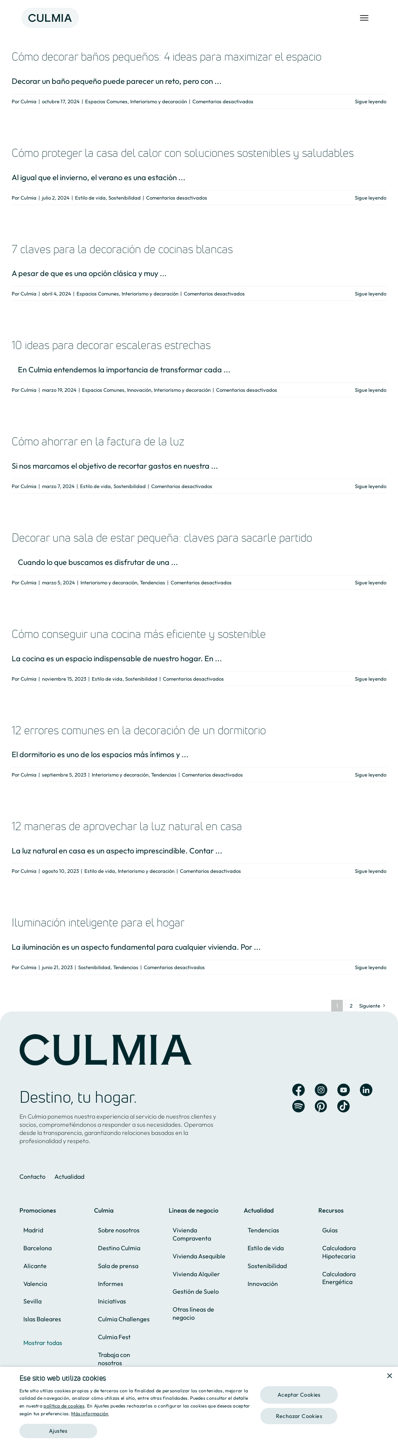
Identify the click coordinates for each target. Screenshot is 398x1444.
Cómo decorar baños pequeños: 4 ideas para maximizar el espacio (166, 56)
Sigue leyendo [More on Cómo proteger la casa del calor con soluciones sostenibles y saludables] (370, 198)
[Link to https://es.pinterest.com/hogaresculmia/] (321, 1106)
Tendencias (152, 582)
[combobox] (378, 1376)
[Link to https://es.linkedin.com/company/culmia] (366, 1090)
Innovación (139, 390)
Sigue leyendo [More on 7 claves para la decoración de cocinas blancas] (370, 293)
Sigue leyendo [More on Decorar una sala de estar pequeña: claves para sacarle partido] (370, 582)
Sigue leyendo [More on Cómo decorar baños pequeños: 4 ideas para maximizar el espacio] (370, 101)
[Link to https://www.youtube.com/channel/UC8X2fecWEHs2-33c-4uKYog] (343, 1090)
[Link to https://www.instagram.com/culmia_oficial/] (321, 1090)
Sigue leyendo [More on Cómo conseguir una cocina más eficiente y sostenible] (370, 679)
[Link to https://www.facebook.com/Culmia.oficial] (298, 1090)
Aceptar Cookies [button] (299, 1394)
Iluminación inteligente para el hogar (98, 922)
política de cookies (64, 1406)
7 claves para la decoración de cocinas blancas (122, 249)
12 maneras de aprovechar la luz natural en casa (127, 826)
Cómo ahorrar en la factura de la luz (98, 441)
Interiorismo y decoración (158, 101)
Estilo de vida (90, 198)
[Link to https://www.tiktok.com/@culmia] (343, 1106)
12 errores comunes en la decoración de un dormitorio (139, 730)
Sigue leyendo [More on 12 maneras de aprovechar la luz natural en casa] (370, 871)
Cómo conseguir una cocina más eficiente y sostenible (139, 634)
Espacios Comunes (106, 101)
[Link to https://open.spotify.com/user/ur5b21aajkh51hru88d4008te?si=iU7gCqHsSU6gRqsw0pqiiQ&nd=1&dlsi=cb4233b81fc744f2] (298, 1106)
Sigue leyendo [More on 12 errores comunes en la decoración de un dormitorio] (370, 775)
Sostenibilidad (124, 198)
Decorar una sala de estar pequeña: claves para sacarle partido (162, 537)
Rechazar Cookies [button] (299, 1416)
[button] (134, 1428)
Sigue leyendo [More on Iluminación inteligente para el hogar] (370, 967)
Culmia (29, 101)
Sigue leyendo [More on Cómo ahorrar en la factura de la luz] (370, 486)
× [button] (389, 1376)
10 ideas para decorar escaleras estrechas (111, 345)
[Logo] (50, 8)
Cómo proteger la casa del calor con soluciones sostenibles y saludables (183, 153)
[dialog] (199, 1405)
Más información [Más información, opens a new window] (90, 1413)
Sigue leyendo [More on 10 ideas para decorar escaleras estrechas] (370, 390)
